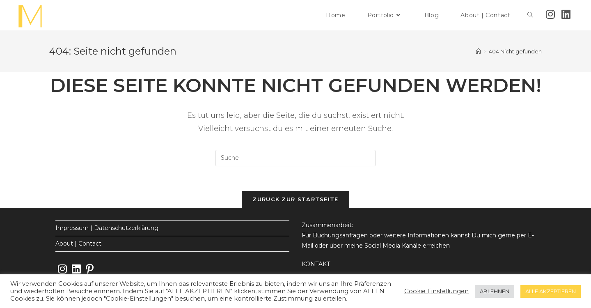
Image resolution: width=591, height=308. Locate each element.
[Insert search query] (295, 158)
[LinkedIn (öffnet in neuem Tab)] (566, 14)
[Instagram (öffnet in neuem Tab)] (550, 14)
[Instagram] (62, 269)
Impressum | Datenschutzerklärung (106, 228)
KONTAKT (316, 264)
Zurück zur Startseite (295, 199)
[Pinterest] (90, 269)
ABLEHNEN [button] (494, 291)
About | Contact (78, 243)
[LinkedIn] (76, 269)
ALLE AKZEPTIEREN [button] (550, 291)
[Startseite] (478, 51)
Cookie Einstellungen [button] (436, 291)
